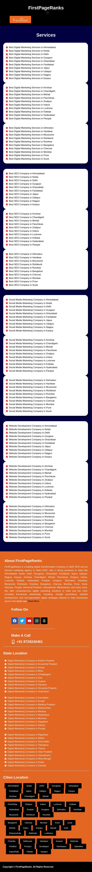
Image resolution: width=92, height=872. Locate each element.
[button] (47, 12)
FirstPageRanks (46, 7)
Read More (33, 601)
